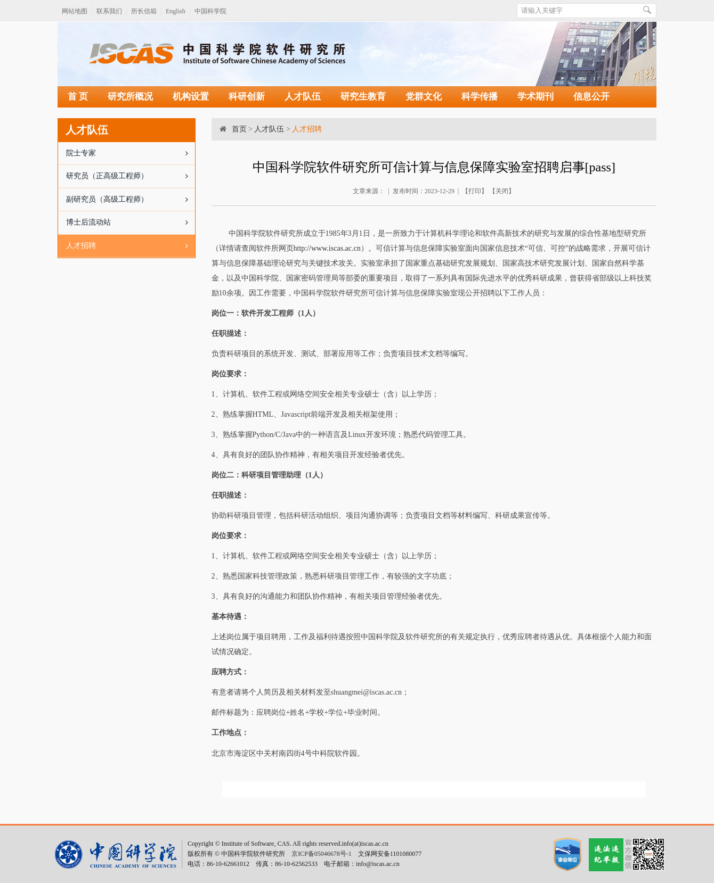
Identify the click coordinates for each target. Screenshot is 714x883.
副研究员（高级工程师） (130, 199)
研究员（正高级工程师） (130, 176)
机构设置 (191, 97)
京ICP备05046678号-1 (321, 853)
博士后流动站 (130, 222)
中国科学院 (210, 11)
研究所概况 (130, 97)
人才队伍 (303, 97)
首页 (239, 129)
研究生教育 (363, 97)
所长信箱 (144, 11)
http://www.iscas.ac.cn (327, 248)
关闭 (502, 191)
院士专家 (130, 153)
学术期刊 (535, 97)
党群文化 (423, 97)
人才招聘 (130, 246)
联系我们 (109, 11)
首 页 (78, 97)
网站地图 (74, 11)
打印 (474, 191)
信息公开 (591, 97)
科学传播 (479, 97)
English (175, 11)
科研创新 (247, 97)
